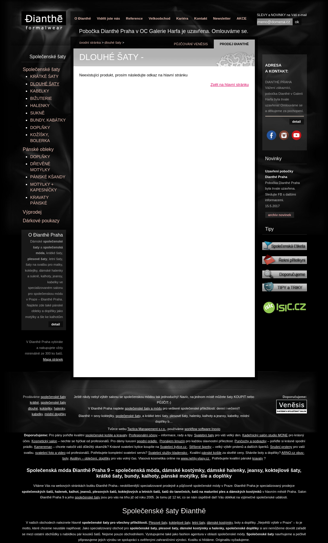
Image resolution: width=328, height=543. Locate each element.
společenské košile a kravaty (106, 435)
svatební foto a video (50, 452)
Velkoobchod (159, 18)
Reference (134, 18)
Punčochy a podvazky (250, 441)
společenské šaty (87, 497)
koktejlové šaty (179, 522)
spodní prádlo (147, 441)
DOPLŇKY (40, 127)
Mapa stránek (53, 359)
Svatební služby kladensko (168, 452)
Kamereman (43, 446)
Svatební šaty (204, 435)
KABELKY (39, 91)
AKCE (242, 18)
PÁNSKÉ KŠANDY (47, 176)
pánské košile (212, 452)
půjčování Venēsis (191, 44)
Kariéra (182, 18)
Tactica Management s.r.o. (146, 429)
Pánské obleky (38, 149)
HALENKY (40, 105)
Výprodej (32, 212)
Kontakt (200, 18)
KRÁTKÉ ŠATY (44, 76)
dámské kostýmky (220, 522)
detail (55, 324)
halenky (59, 408)
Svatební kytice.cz (173, 446)
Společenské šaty (41, 69)
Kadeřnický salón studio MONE (265, 435)
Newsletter (222, 18)
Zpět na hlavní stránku (230, 84)
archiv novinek (279, 215)
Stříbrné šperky (200, 446)
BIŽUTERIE (41, 98)
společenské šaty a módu (143, 408)
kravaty (257, 458)
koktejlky (46, 408)
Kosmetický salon (44, 441)
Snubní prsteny (281, 446)
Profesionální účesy (143, 435)
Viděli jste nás (108, 18)
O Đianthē (83, 18)
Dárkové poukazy (41, 220)
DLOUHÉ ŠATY (113, 42)
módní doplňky (55, 414)
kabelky (37, 414)
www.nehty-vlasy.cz (195, 458)
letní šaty (198, 522)
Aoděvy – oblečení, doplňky (90, 458)
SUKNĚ (37, 113)
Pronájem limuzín (172, 441)
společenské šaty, (129, 416)
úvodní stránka (90, 42)
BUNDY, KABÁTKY (48, 120)
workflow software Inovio (202, 429)
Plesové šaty (158, 522)
